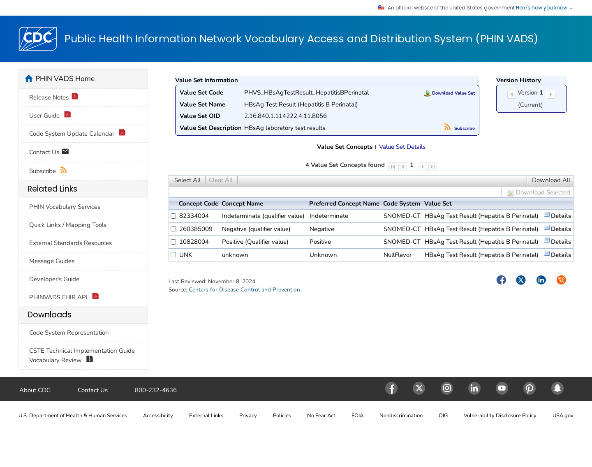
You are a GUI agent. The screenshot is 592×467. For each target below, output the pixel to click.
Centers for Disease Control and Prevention (244, 290)
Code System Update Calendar (77, 134)
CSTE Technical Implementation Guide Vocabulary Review (82, 356)
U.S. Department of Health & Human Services (72, 415)
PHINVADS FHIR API (64, 297)
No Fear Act (321, 415)
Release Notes (54, 97)
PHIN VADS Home (65, 78)
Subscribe (459, 128)
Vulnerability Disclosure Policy (500, 415)
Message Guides (51, 261)
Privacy (248, 415)
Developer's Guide (54, 279)
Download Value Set (449, 93)
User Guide (50, 115)
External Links (206, 415)
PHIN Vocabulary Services (64, 207)
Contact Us (49, 152)
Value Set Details (402, 147)
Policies (282, 415)
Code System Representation (69, 332)
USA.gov (563, 415)
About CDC (35, 390)
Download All (551, 180)
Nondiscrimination (401, 415)
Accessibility (158, 415)
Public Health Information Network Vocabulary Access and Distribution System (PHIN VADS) (301, 39)
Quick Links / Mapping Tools (67, 225)
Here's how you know (545, 8)
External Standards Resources (70, 243)
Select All (187, 180)
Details (561, 216)
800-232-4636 (156, 390)
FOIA (357, 415)
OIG (443, 415)
